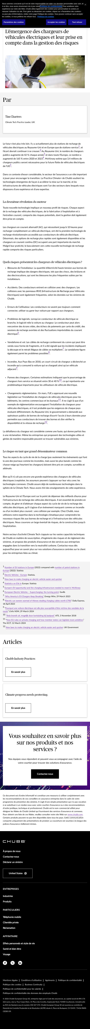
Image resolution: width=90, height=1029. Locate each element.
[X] (12, 963)
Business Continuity (33, 985)
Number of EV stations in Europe (19, 568)
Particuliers (11, 910)
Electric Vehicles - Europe (16, 575)
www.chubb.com (75, 815)
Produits (7, 902)
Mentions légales (10, 980)
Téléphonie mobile (12, 917)
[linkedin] (20, 963)
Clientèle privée (11, 922)
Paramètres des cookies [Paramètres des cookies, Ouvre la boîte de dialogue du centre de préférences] (14, 22)
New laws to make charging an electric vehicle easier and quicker (33, 579)
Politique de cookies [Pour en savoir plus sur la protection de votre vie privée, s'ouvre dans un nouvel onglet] (46, 17)
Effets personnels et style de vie (19, 943)
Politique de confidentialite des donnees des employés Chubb (30, 993)
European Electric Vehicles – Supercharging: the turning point (32, 592)
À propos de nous (11, 851)
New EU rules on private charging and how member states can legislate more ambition (44, 620)
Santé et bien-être (12, 949)
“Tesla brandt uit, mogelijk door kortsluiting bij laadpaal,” (30, 616)
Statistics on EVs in (13, 584)
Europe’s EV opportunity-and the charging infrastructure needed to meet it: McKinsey (42, 588)
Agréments (50, 980)
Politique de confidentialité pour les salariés (22, 989)
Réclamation (9, 928)
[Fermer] (85, 4)
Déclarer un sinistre (13, 862)
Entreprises (11, 889)
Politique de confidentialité (70, 980)
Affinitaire (10, 936)
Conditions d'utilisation (31, 980)
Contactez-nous (11, 857)
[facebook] (5, 963)
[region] (45, 14)
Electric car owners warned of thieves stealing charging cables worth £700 (38, 601)
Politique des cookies (12, 985)
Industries (8, 896)
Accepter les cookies (56, 22)
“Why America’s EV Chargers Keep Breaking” (24, 597)
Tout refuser (77, 22)
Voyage (6, 954)
